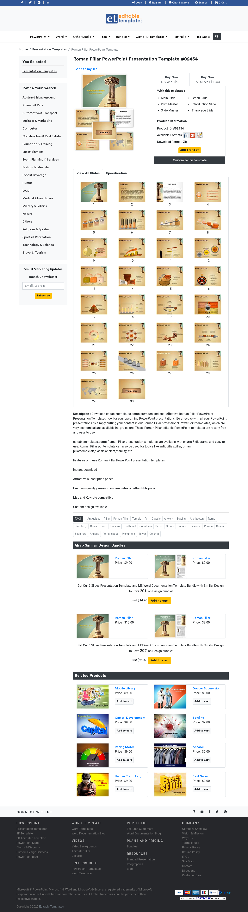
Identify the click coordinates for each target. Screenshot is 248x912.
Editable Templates (51, 906)
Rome (211, 518)
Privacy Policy (191, 847)
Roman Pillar (121, 518)
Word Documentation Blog (89, 833)
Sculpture (80, 533)
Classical (195, 526)
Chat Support (179, 2)
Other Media (82, 36)
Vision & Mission (193, 833)
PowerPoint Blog (27, 856)
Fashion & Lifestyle (35, 167)
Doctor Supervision (206, 688)
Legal (26, 190)
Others (27, 221)
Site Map (188, 861)
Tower (142, 533)
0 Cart (221, 2)
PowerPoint (38, 36)
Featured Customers (140, 829)
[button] (217, 36)
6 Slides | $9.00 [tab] (172, 80)
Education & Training (37, 144)
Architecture (197, 518)
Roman (208, 526)
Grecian (220, 526)
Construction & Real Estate (41, 136)
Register (156, 2)
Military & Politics (34, 206)
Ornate (170, 526)
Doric (104, 526)
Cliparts (77, 856)
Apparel (198, 747)
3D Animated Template (31, 838)
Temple (136, 518)
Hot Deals (203, 36)
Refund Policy (191, 852)
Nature (27, 213)
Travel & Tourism (34, 252)
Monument (128, 533)
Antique (94, 533)
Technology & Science (38, 244)
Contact (187, 866)
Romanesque (110, 533)
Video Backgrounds (84, 846)
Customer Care (192, 875)
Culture (181, 526)
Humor (27, 182)
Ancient (168, 518)
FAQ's (185, 856)
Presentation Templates (49, 49)
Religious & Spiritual (36, 229)
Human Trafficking (128, 776)
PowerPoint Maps (27, 843)
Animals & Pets (32, 105)
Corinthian (146, 526)
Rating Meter (124, 747)
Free (104, 36)
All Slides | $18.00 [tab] (208, 80)
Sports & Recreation (36, 237)
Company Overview (194, 829)
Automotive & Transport (39, 113)
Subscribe (43, 295)
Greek (93, 526)
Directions (188, 870)
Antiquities (93, 518)
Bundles (121, 36)
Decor (159, 526)
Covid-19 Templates (150, 36)
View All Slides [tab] (88, 173)
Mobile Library (125, 688)
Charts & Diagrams (28, 847)
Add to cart (160, 600)
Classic (156, 518)
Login (137, 2)
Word (60, 36)
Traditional (129, 526)
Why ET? (187, 838)
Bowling (198, 717)
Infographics (135, 864)
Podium (115, 526)
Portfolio (180, 36)
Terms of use (190, 843)
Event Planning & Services (40, 159)
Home (23, 49)
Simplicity (81, 526)
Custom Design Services (32, 852)
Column (154, 533)
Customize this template (190, 160)
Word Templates (82, 829)
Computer (29, 128)
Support (201, 2)
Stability (181, 518)
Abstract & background (39, 97)
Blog (130, 869)
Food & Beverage (34, 175)
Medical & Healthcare (37, 198)
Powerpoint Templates (86, 869)
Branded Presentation (141, 859)
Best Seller (200, 776)
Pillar (107, 518)
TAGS (78, 518)
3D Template (24, 833)
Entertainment (32, 151)
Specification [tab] (116, 173)
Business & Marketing (37, 120)
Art (146, 518)
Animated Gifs (81, 851)
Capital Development (130, 717)
